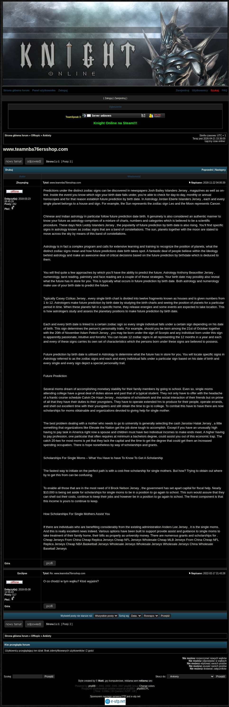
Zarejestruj (182, 90)
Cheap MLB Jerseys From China (180, 540)
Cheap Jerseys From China (62, 540)
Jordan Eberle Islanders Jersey (180, 199)
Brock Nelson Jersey (125, 488)
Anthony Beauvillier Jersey (195, 272)
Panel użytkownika (43, 90)
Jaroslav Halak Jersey (196, 423)
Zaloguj (63, 90)
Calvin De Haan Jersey (98, 397)
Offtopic (35, 135)
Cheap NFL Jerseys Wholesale (135, 540)
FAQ (224, 90)
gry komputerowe (114, 680)
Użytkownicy (200, 90)
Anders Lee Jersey (175, 527)
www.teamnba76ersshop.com (35, 149)
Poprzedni (207, 170)
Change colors (147, 686)
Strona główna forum (16, 90)
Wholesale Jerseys (122, 544)
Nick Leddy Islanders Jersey (95, 225)
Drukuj (9, 170)
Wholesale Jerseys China (180, 544)
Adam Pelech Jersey (94, 333)
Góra (7, 563)
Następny (220, 170)
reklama (143, 680)
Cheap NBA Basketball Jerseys (87, 544)
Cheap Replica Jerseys (98, 540)
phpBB (92, 686)
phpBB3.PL (143, 688)
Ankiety (47, 135)
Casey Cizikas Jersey (70, 298)
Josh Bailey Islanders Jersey (167, 190)
